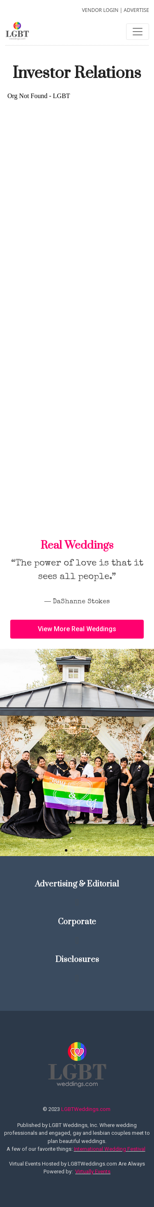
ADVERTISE (136, 10)
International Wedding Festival (109, 1149)
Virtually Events (92, 1171)
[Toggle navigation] (137, 31)
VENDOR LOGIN (100, 10)
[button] (66, 850)
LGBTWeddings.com (85, 1109)
